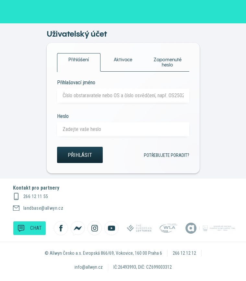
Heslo (63, 116)
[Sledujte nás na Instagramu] (95, 228)
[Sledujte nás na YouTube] (111, 228)
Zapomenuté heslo (168, 62)
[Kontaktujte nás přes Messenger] (78, 228)
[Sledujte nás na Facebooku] (61, 228)
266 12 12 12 (184, 253)
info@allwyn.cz (89, 267)
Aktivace (123, 59)
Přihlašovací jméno (76, 82)
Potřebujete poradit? (166, 155)
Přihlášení (78, 57)
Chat (29, 228)
